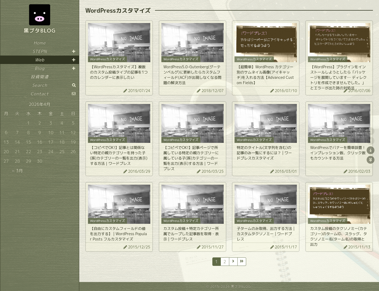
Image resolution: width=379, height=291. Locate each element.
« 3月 (17, 171)
